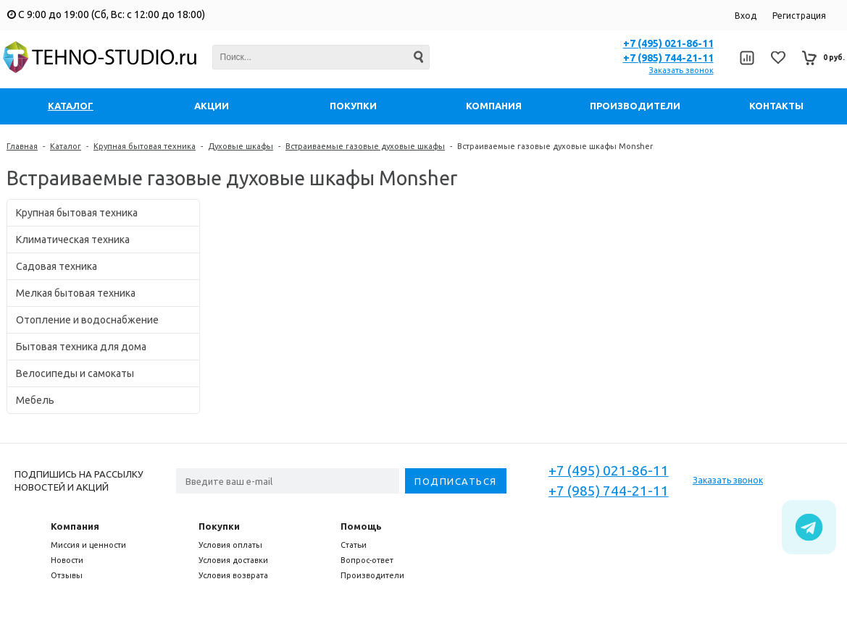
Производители (372, 575)
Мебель (35, 400)
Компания (75, 526)
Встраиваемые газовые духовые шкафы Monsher (555, 146)
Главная (22, 146)
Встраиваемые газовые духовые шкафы (365, 146)
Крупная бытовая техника (144, 146)
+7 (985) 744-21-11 (668, 58)
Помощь (361, 526)
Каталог (65, 146)
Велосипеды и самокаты (75, 373)
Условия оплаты (230, 545)
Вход (745, 15)
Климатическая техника (73, 239)
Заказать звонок (681, 70)
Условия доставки (233, 560)
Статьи (354, 545)
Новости (67, 560)
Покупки (219, 526)
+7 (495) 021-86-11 (668, 43)
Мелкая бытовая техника (75, 293)
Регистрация (799, 15)
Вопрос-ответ (367, 560)
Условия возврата (233, 575)
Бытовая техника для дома (81, 346)
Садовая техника (56, 266)
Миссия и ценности (88, 545)
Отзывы (67, 575)
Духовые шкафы (240, 146)
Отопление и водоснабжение (87, 320)
